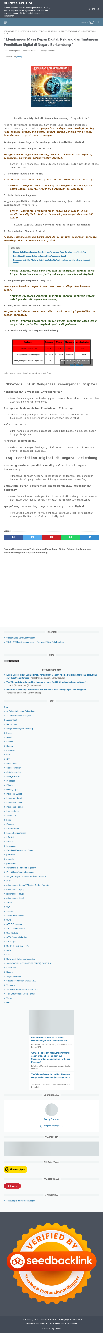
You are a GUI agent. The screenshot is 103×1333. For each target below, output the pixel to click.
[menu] (7, 22)
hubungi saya (32, 1320)
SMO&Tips (11, 968)
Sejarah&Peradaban (15, 916)
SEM (8, 920)
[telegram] (89, 536)
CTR (8, 759)
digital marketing (13, 772)
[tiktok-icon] (98, 9)
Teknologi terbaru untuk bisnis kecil (22, 990)
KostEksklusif (12, 829)
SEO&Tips (11, 942)
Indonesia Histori (14, 798)
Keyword (10, 824)
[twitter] (32, 536)
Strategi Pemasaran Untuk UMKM (21, 981)
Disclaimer (76, 1320)
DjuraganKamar (13, 777)
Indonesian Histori (14, 807)
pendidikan (11, 864)
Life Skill (10, 838)
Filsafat (9, 785)
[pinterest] (51, 536)
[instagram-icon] (89, 9)
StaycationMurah (13, 977)
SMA (8, 951)
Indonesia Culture (14, 794)
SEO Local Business (15, 929)
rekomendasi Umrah (15, 898)
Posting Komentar (47, 51)
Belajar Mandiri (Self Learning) (19, 729)
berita (9, 733)
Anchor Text (11, 720)
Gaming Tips (12, 790)
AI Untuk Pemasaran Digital (18, 716)
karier (8, 820)
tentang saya (63, 1320)
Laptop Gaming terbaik (16, 833)
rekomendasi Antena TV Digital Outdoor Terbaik (27, 885)
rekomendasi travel (15, 894)
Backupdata (11, 725)
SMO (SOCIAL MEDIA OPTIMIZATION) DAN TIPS (28, 964)
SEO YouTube (12, 933)
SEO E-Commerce (14, 924)
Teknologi (10, 985)
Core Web (10, 751)
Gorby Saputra (18, 3)
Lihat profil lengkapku (51, 1126)
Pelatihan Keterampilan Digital (19, 851)
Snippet (9, 972)
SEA (8, 907)
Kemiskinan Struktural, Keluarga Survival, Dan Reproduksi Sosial (39, 256)
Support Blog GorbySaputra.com (20, 638)
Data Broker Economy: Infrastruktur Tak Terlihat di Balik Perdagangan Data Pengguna (46, 690)
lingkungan (11, 846)
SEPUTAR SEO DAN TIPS (17, 946)
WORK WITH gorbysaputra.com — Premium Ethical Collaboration (35, 642)
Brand (9, 738)
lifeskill (9, 842)
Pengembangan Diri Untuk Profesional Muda (26, 877)
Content (9, 746)
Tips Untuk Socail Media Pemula (20, 994)
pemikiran (10, 855)
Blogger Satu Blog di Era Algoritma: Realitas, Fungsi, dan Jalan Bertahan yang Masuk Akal (49, 252)
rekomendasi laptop (15, 890)
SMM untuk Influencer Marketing (20, 959)
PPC (8, 881)
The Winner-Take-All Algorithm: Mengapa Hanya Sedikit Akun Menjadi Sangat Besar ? (46, 682)
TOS (22, 1320)
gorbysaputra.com (51, 105)
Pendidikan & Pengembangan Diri (21, 868)
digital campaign (13, 768)
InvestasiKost (12, 811)
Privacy (53, 1320)
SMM (8, 955)
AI (7, 707)
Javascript (11, 816)
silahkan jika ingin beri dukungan (20, 1201)
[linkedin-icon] (93, 9)
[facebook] (13, 536)
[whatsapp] (70, 536)
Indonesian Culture (14, 803)
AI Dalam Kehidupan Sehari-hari (20, 711)
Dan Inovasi (11, 764)
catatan (9, 742)
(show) (19, 56)
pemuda (10, 859)
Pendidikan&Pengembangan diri (20, 872)
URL (8, 1003)
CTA (8, 755)
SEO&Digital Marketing (16, 937)
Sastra (9, 903)
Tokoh (9, 998)
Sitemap (43, 1320)
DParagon (10, 781)
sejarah (9, 911)
